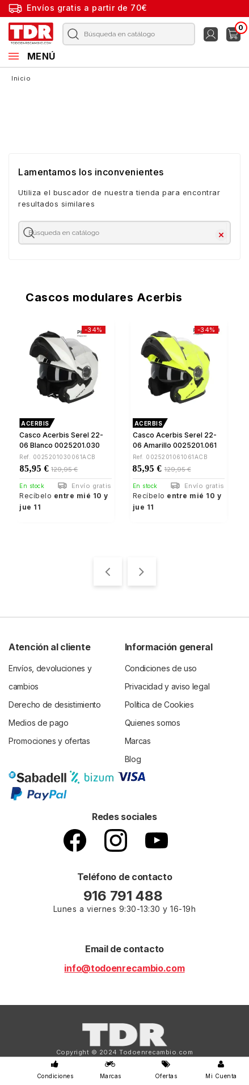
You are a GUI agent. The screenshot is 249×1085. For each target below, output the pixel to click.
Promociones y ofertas (49, 741)
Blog (133, 759)
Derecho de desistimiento (55, 704)
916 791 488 (124, 896)
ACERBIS (35, 423)
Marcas (138, 741)
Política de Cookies (159, 704)
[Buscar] (125, 34)
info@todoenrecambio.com (124, 968)
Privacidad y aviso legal (167, 686)
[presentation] (108, 571)
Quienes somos (152, 722)
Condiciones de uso (161, 668)
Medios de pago (39, 722)
